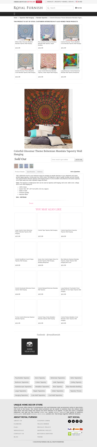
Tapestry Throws (75, 391)
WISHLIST (50, 1)
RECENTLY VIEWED (61, 1)
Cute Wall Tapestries (38, 395)
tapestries (63, 412)
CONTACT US (19, 433)
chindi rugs (44, 412)
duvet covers (42, 414)
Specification (31, 172)
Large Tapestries (20, 391)
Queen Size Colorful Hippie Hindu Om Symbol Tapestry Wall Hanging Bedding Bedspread (48, 261)
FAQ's (16, 427)
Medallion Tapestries (42, 386)
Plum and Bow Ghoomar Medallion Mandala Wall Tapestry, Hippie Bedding (47, 43)
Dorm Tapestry (40, 378)
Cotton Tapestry (41, 382)
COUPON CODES (43, 420)
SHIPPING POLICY (44, 430)
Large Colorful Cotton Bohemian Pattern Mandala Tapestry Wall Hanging (23, 232)
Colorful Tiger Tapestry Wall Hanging (47, 230)
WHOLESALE (19, 430)
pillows (56, 412)
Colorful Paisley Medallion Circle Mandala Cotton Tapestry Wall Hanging (69, 318)
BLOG (16, 437)
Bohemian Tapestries (58, 378)
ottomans (34, 414)
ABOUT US (18, 420)
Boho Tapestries (76, 378)
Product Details (20, 172)
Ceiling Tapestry (76, 382)
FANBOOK (18, 424)
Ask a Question (75, 171)
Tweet (31, 203)
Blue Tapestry (57, 386)
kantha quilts (18, 414)
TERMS (40, 437)
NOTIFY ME (79, 159)
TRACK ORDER (43, 424)
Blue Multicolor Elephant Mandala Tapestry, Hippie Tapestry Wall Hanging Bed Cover (70, 261)
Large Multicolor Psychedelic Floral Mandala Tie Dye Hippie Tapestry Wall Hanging (71, 289)
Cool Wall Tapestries (55, 395)
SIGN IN (71, 1)
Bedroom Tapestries (21, 382)
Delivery (40, 172)
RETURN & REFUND (45, 433)
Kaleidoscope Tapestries (23, 386)
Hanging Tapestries (21, 395)
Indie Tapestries (58, 382)
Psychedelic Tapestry (22, 378)
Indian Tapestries (57, 391)
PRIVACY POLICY (44, 427)
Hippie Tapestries (39, 391)
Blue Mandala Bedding (73, 386)
